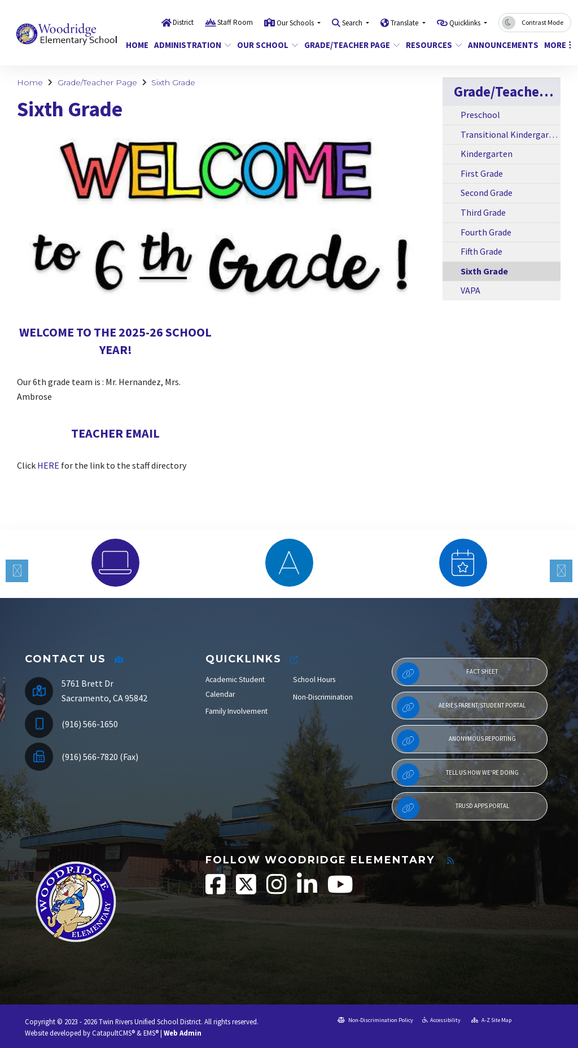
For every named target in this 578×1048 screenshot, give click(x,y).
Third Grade (483, 212)
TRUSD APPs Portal (453, 808)
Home (136, 45)
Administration (188, 45)
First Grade (482, 173)
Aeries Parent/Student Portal (461, 707)
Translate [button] (405, 23)
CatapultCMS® (113, 1032)
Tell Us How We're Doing (458, 774)
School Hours (314, 679)
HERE (48, 465)
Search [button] (353, 23)
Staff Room (235, 22)
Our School (264, 45)
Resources (431, 45)
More (556, 45)
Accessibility (441, 1020)
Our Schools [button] (296, 23)
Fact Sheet (447, 673)
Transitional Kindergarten (511, 134)
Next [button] (561, 571)
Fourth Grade (486, 232)
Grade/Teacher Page (347, 45)
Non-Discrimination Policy (375, 1020)
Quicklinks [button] (465, 23)
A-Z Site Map (491, 1020)
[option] (115, 563)
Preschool (480, 114)
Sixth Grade (173, 82)
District (183, 22)
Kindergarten (487, 153)
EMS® (151, 1032)
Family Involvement (236, 711)
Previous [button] (17, 571)
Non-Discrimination (323, 697)
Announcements (499, 45)
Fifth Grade (481, 251)
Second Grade (487, 192)
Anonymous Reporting (456, 741)
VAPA (470, 290)
